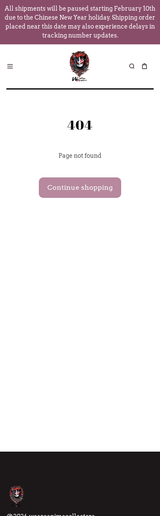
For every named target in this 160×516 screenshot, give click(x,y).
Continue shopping (80, 187)
